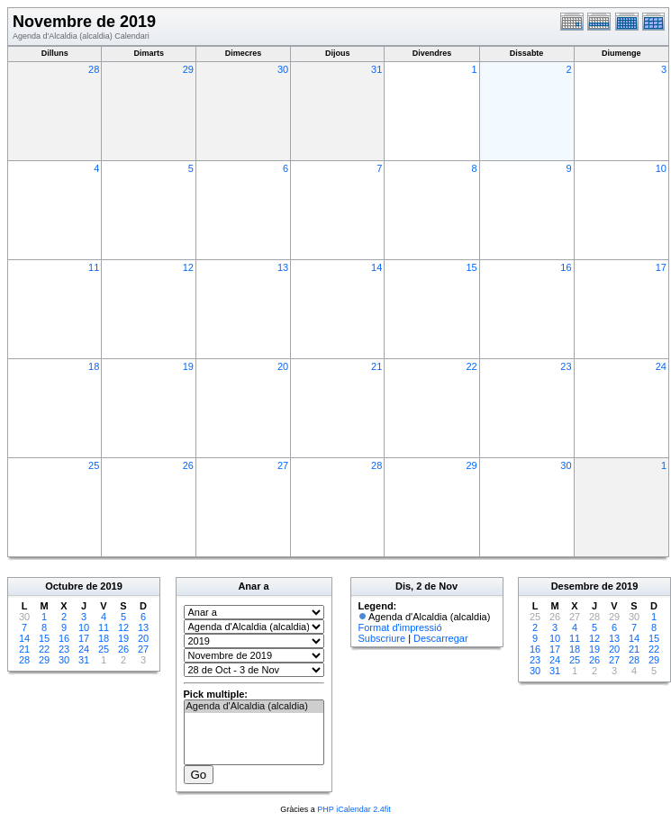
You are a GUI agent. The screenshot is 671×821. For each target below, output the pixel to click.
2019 (111, 586)
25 (93, 465)
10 (661, 168)
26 (188, 465)
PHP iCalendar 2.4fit (353, 809)
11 (93, 267)
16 (565, 267)
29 (188, 69)
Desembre (575, 586)
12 (188, 267)
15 (471, 267)
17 (661, 267)
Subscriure (382, 638)
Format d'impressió (400, 627)
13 (282, 267)
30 (282, 69)
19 (188, 366)
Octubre (64, 586)
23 (565, 366)
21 (376, 366)
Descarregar (440, 638)
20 (282, 366)
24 (661, 366)
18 (93, 366)
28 (93, 69)
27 (282, 465)
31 (376, 69)
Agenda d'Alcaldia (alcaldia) (254, 706)
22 (471, 366)
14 (376, 267)
